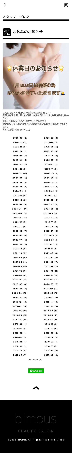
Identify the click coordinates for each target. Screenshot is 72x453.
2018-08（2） (51, 333)
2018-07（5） (20, 337)
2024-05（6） (51, 182)
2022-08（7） (20, 231)
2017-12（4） (20, 350)
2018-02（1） (20, 346)
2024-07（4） (51, 178)
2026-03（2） (20, 138)
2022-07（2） (51, 231)
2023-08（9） (20, 204)
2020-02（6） (20, 297)
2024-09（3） (51, 173)
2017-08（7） (20, 355)
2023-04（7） (20, 213)
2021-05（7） (51, 262)
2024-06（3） (20, 182)
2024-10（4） (20, 173)
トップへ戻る (36, 388)
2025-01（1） (51, 164)
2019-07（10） (52, 311)
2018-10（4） (51, 328)
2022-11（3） (52, 222)
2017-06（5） (36, 359)
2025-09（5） (51, 147)
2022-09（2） (51, 226)
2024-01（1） (51, 191)
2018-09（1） (20, 333)
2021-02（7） (20, 271)
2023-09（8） (51, 200)
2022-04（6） (20, 240)
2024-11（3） (51, 169)
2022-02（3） (20, 244)
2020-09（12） (52, 280)
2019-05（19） (51, 315)
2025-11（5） (20, 147)
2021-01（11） (51, 271)
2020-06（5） (20, 288)
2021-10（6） (20, 253)
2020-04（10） (20, 293)
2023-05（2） (51, 209)
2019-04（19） (20, 319)
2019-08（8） (20, 311)
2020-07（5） (51, 284)
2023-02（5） (20, 217)
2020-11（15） (51, 275)
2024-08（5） (20, 178)
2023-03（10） (52, 213)
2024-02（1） (20, 191)
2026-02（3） (51, 138)
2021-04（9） (20, 266)
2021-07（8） (51, 257)
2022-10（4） (20, 226)
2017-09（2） (51, 350)
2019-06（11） (20, 315)
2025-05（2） (51, 155)
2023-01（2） (51, 217)
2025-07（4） (51, 151)
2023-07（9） (51, 204)
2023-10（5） (20, 200)
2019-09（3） (51, 306)
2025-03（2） (51, 160)
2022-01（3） (51, 244)
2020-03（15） (52, 293)
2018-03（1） (51, 342)
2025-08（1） (20, 151)
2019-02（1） (20, 324)
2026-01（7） (20, 142)
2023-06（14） (20, 209)
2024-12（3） (20, 169)
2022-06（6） (20, 235)
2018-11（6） (20, 328)
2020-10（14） (20, 280)
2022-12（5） (20, 222)
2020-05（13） (52, 288)
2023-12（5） (20, 195)
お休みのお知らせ (28, 32)
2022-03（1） (51, 240)
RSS (62, 440)
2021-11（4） (52, 249)
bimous (22, 440)
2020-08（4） (20, 284)
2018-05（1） (20, 342)
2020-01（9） (51, 297)
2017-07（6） (51, 355)
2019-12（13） (20, 302)
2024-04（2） (20, 186)
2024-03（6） (51, 186)
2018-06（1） (51, 337)
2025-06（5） (20, 155)
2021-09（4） (51, 253)
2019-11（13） (51, 302)
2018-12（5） (51, 324)
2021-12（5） (20, 249)
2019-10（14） (20, 306)
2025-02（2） (20, 164)
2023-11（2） (52, 195)
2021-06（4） (20, 262)
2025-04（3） (20, 160)
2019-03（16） (51, 319)
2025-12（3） (51, 142)
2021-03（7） (51, 266)
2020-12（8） (20, 275)
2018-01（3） (51, 346)
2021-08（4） (20, 257)
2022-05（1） (51, 235)
